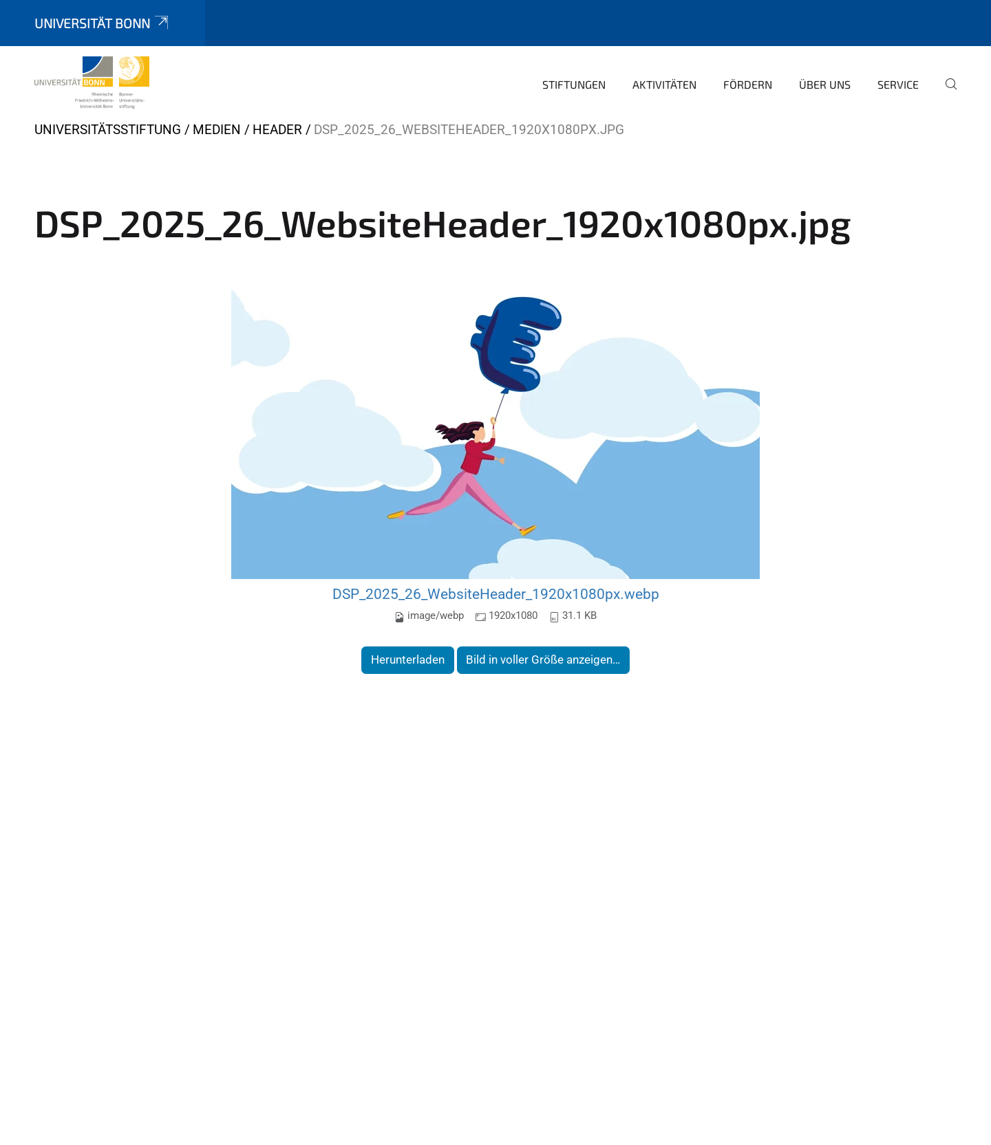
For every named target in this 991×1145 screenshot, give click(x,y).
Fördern (747, 84)
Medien (217, 130)
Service (898, 84)
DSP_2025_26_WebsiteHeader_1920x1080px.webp (495, 593)
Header (277, 130)
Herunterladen (408, 659)
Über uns (825, 84)
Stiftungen (574, 84)
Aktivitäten (664, 84)
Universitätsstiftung (107, 130)
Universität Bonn (102, 23)
